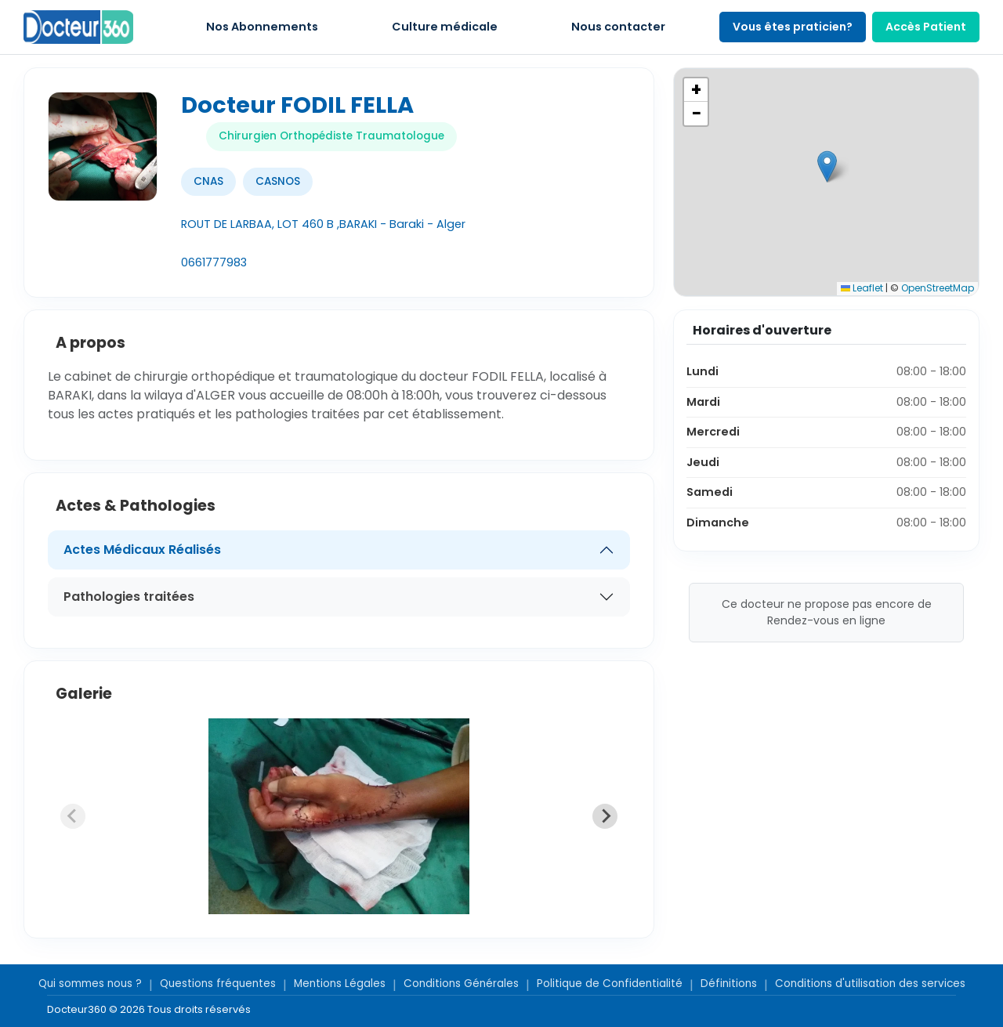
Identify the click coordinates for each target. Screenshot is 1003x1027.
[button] (827, 166)
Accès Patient (925, 26)
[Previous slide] (72, 816)
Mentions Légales (340, 983)
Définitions (729, 983)
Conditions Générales (461, 983)
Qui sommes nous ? (90, 983)
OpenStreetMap (937, 288)
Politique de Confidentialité (610, 983)
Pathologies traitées (128, 597)
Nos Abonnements (262, 26)
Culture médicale (445, 26)
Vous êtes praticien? (793, 26)
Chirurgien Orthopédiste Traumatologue (331, 135)
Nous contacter (618, 26)
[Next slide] (604, 816)
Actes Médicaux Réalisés (142, 550)
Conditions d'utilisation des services (870, 983)
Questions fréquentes (218, 983)
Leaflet (862, 288)
